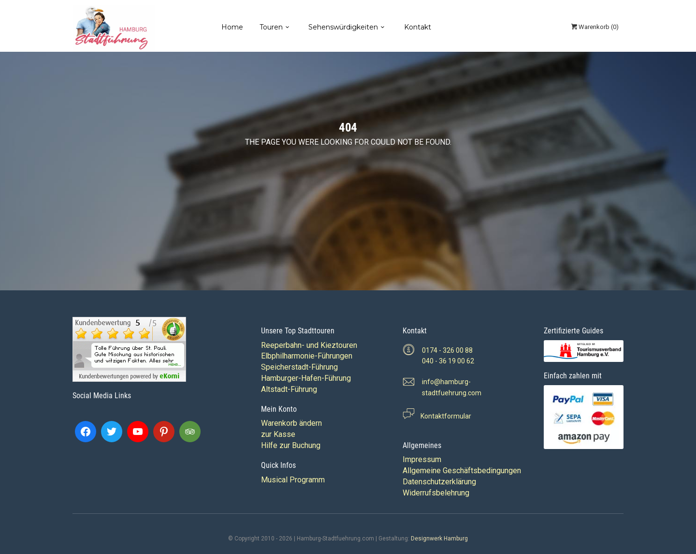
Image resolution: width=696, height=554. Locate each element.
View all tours (385, 162)
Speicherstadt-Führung (299, 367)
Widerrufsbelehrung (436, 492)
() (594, 26)
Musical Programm (293, 479)
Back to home (311, 162)
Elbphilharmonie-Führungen (306, 355)
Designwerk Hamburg (439, 538)
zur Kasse (278, 434)
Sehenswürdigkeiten (343, 27)
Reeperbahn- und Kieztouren (309, 345)
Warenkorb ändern (291, 423)
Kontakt (417, 27)
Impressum (422, 459)
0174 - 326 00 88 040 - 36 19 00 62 (448, 355)
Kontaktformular (443, 416)
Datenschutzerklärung (439, 481)
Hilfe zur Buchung (290, 445)
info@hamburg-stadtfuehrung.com (451, 387)
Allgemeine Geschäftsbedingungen (462, 470)
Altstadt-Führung (289, 389)
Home (232, 27)
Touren (271, 27)
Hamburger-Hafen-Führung (306, 378)
